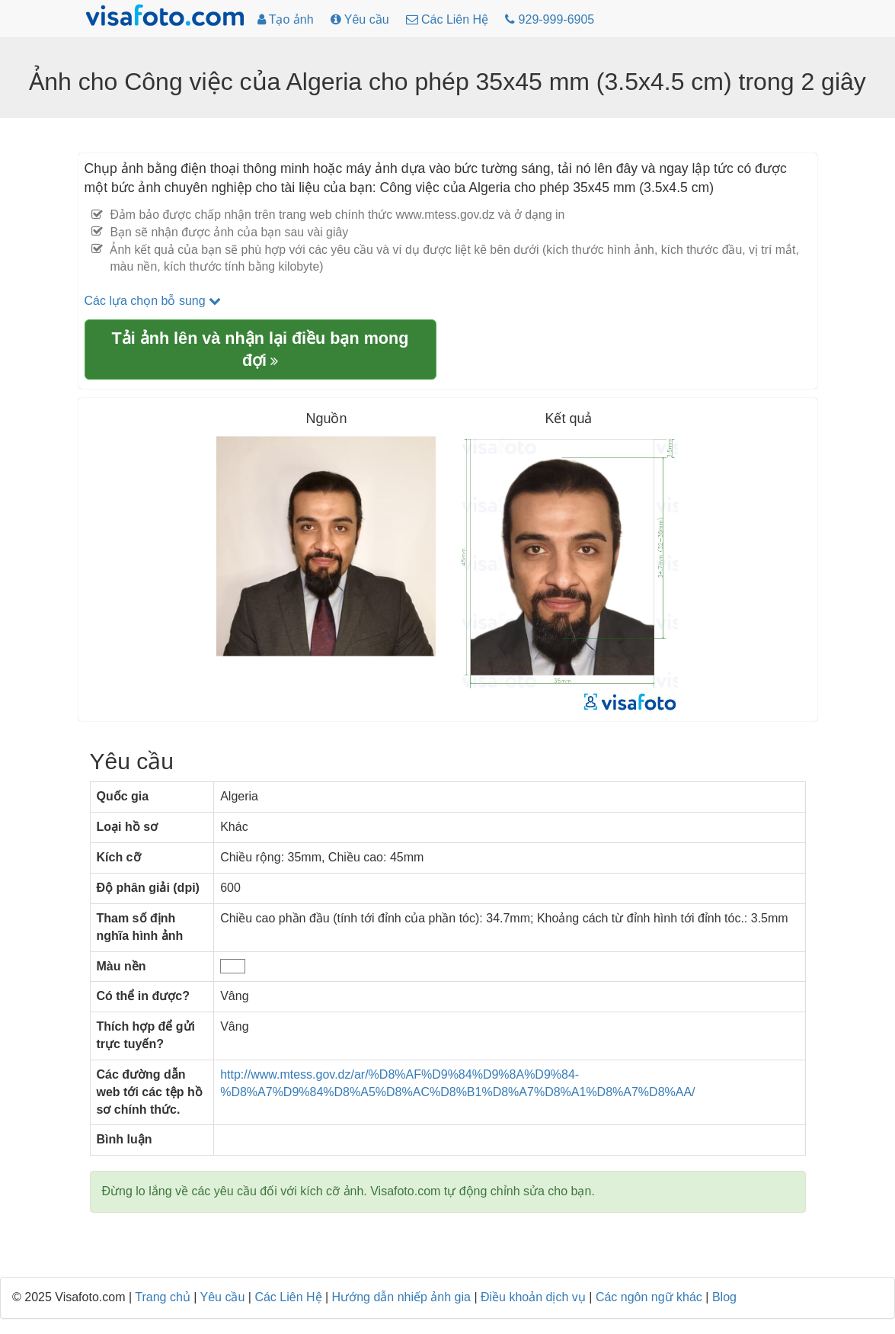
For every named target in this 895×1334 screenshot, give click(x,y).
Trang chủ (162, 1297)
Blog (724, 1297)
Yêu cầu (222, 1297)
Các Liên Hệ (287, 1297)
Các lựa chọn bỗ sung (153, 300)
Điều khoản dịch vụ (533, 1297)
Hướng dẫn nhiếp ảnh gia (401, 1297)
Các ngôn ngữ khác (649, 1297)
